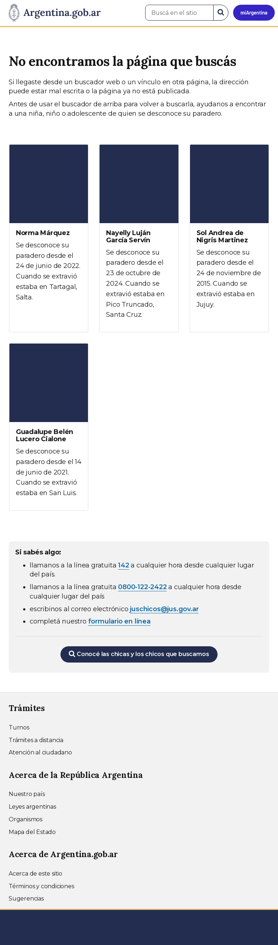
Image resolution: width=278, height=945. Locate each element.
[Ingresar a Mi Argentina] (254, 13)
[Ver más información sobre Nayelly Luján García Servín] (139, 238)
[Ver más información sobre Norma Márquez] (48, 230)
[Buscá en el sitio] (179, 13)
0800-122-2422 (142, 587)
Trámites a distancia (36, 740)
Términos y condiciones (41, 886)
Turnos (19, 727)
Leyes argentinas (32, 806)
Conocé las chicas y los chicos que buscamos (139, 653)
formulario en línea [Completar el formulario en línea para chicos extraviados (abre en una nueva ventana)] (119, 621)
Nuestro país (27, 794)
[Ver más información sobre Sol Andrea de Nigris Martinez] (229, 233)
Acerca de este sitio (35, 873)
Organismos (25, 819)
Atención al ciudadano (40, 752)
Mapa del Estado (32, 832)
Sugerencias (26, 898)
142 (123, 565)
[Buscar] (220, 13)
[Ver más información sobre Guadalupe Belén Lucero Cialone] (48, 427)
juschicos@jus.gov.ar (164, 609)
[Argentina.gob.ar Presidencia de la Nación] (52, 13)
